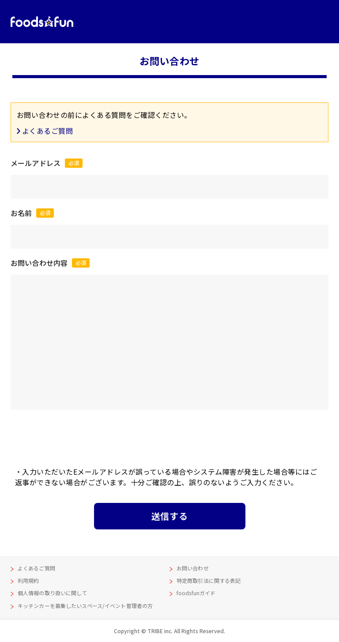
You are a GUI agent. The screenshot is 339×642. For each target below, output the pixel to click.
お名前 (32, 213)
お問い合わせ (193, 568)
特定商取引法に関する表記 (209, 580)
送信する (169, 516)
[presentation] (169, 436)
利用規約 (28, 580)
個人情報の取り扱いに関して (52, 593)
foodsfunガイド (196, 593)
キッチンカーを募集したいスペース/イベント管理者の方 (85, 605)
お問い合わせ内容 (50, 262)
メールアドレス (47, 163)
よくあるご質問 (47, 130)
